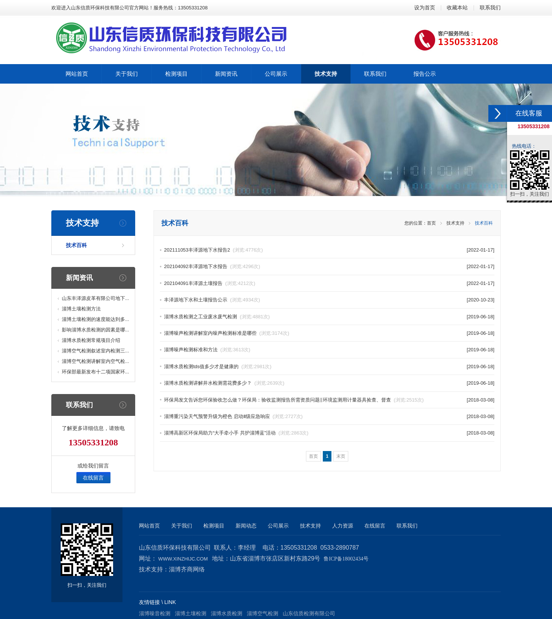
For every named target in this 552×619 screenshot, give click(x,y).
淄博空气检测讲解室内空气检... (95, 361)
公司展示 (278, 526)
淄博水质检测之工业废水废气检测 (217, 316)
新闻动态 (246, 526)
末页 (340, 456)
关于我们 (181, 526)
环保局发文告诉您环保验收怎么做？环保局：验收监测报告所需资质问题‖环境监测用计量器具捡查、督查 (294, 400)
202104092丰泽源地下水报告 (212, 266)
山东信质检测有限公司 (309, 613)
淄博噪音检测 (154, 613)
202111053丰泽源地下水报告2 (213, 250)
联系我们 (490, 7)
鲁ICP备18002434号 (346, 559)
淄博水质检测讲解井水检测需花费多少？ (224, 383)
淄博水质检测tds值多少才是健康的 (218, 366)
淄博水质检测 (226, 613)
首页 (431, 223)
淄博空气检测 (262, 613)
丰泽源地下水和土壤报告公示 (212, 300)
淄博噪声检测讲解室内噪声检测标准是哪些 (226, 333)
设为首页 (424, 7)
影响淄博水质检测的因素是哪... (95, 330)
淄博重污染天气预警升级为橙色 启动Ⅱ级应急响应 (233, 416)
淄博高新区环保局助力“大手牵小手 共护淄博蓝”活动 (236, 433)
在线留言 (93, 478)
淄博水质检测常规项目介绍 (91, 340)
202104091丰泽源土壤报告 (209, 283)
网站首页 (149, 526)
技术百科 (76, 245)
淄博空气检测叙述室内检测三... (95, 351)
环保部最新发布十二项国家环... (95, 372)
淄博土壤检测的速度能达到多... (95, 319)
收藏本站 (457, 7)
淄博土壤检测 (190, 613)
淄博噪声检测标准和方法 (207, 349)
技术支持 (455, 223)
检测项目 (213, 526)
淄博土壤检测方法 (81, 309)
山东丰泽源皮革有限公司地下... (95, 298)
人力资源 (342, 526)
